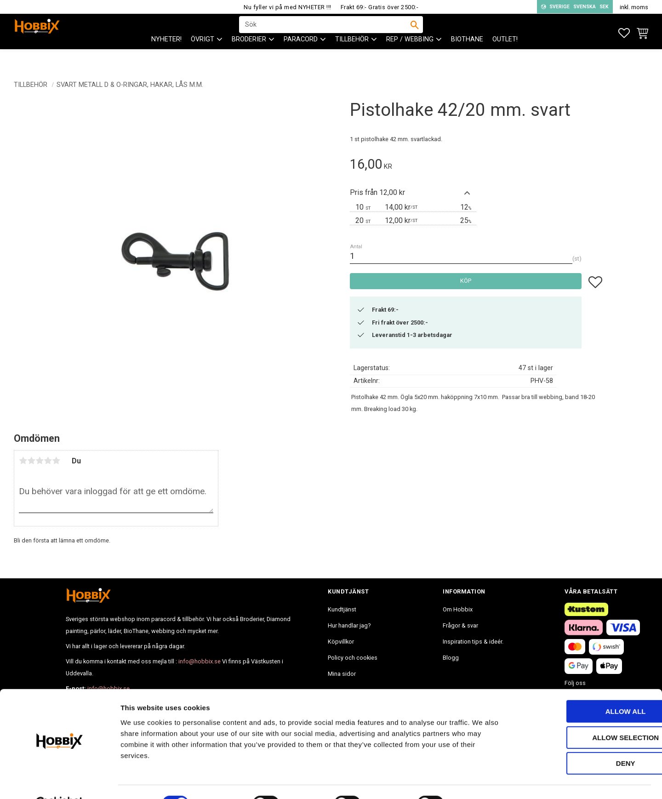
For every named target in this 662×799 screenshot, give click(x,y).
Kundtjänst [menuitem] (342, 609)
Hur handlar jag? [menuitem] (349, 625)
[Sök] (415, 33)
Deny (585, 741)
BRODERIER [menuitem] (249, 55)
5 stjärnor (56, 461)
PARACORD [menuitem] (301, 55)
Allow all (585, 689)
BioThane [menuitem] (467, 55)
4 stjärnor (48, 461)
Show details (482, 781)
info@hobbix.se (199, 661)
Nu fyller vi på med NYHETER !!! (287, 7)
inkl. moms (634, 7)
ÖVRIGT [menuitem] (202, 55)
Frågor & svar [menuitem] (460, 625)
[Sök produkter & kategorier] (325, 33)
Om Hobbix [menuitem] (458, 609)
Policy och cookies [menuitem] (352, 657)
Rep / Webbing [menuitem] (410, 55)
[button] (624, 33)
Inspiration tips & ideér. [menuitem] (473, 641)
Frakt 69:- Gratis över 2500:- (380, 7)
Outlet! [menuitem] (505, 55)
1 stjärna (23, 461)
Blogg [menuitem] (451, 657)
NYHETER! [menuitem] (166, 55)
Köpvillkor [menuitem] (341, 641)
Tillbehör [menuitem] (352, 55)
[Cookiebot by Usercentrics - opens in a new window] (59, 781)
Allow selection (585, 715)
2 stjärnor (31, 461)
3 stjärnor (39, 461)
